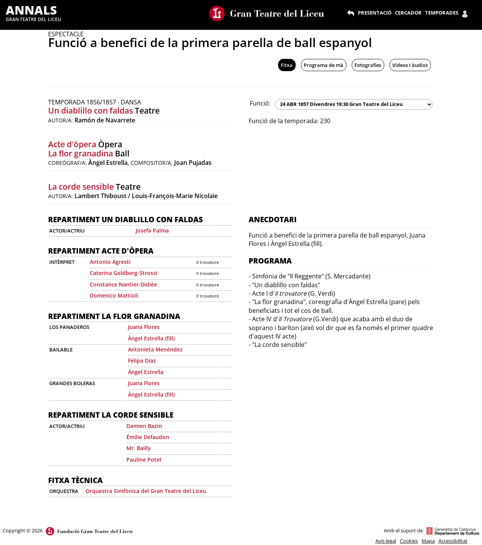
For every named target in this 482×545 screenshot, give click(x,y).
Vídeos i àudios (410, 65)
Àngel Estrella (145, 372)
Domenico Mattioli (114, 295)
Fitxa (287, 65)
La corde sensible (81, 186)
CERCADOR (408, 12)
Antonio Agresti (110, 261)
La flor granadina (80, 153)
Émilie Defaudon (147, 437)
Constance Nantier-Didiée (123, 284)
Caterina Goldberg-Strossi (123, 273)
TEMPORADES (441, 12)
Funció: (260, 103)
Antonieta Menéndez (155, 349)
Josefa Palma (152, 230)
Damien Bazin (144, 425)
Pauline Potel (143, 459)
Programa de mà (323, 65)
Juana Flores (144, 326)
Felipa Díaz (142, 360)
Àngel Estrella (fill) (151, 338)
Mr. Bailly (138, 448)
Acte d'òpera (72, 144)
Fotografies (367, 65)
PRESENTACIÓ (374, 12)
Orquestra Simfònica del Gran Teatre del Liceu (146, 491)
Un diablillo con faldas (90, 110)
